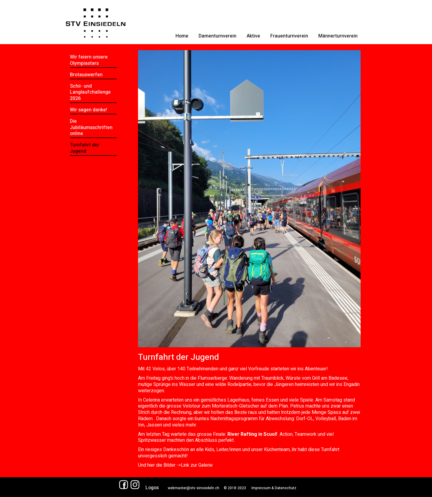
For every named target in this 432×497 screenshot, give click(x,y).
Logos (152, 487)
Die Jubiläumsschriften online (91, 127)
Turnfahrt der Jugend (84, 148)
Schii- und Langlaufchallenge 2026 (90, 92)
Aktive (253, 36)
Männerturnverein (338, 36)
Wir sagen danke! (88, 109)
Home (182, 36)
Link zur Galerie (197, 465)
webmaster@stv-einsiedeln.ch (193, 488)
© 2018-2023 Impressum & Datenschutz (257, 488)
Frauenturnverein (289, 36)
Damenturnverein (217, 36)
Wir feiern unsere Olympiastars (89, 60)
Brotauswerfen (86, 74)
